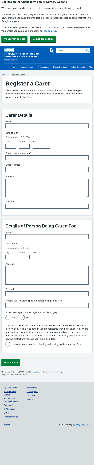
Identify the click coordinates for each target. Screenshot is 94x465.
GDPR (6, 413)
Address (9, 176)
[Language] (52, 50)
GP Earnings (9, 409)
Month (22, 141)
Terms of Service (54, 372)
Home (14, 67)
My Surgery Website (81, 424)
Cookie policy (32, 392)
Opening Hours (10, 388)
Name (8, 121)
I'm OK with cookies (14, 39)
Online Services (60, 67)
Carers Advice (10, 405)
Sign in (7, 424)
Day (7, 141)
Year (35, 141)
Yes (14, 317)
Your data (31, 395)
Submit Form (11, 362)
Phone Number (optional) (18, 153)
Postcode (10, 201)
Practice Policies (11, 417)
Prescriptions (43, 67)
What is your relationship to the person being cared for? (33, 301)
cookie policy (50, 31)
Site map (30, 399)
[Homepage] (26, 51)
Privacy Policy (40, 372)
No (27, 317)
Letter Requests (78, 67)
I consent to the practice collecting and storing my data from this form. (47, 344)
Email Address (12, 165)
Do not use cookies (43, 39)
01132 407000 (31, 56)
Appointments (27, 67)
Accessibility (32, 388)
